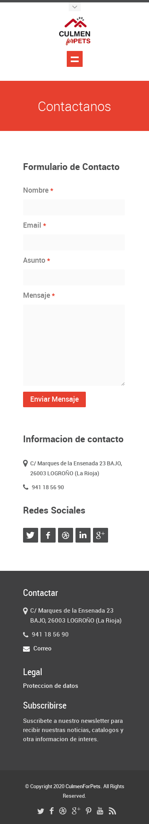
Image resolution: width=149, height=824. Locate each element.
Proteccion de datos (50, 686)
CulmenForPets (83, 786)
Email (34, 225)
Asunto (36, 260)
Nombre (38, 190)
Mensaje (39, 295)
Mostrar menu (75, 59)
